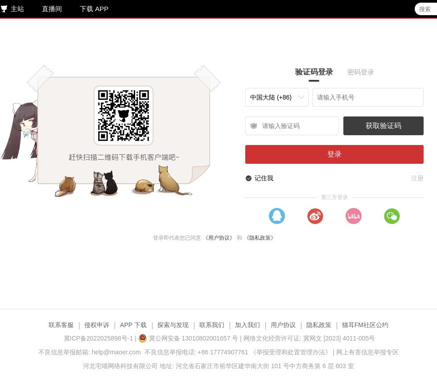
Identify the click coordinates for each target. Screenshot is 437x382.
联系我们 (211, 324)
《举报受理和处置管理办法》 (290, 352)
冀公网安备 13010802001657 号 (188, 338)
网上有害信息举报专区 (367, 352)
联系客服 (61, 324)
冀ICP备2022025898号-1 (98, 338)
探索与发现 (173, 324)
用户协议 (283, 324)
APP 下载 (133, 324)
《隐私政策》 (261, 238)
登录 (337, 154)
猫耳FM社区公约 (365, 324)
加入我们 (247, 324)
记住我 (266, 178)
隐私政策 (318, 324)
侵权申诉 (96, 324)
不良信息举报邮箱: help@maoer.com (89, 352)
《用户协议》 (220, 238)
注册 (419, 178)
